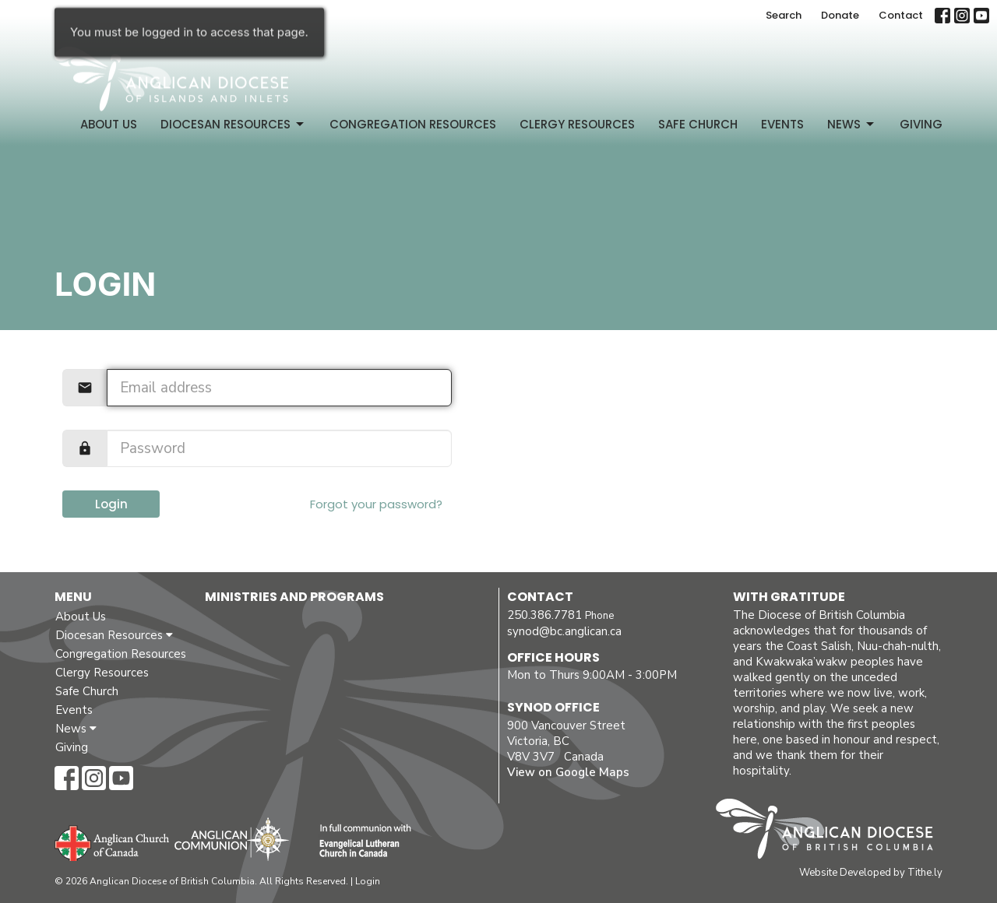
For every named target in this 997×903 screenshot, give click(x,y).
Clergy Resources (577, 124)
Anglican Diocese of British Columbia (832, 831)
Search (783, 15)
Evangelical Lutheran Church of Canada (359, 841)
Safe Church (698, 124)
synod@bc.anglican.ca (564, 631)
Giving (921, 124)
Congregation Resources (412, 124)
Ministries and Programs (294, 597)
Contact (901, 15)
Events (782, 124)
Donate (840, 15)
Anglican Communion (232, 839)
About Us (108, 124)
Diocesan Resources (233, 124)
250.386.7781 (544, 615)
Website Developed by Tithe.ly (870, 872)
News (851, 124)
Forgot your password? (376, 504)
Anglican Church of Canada (113, 841)
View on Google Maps (568, 772)
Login (111, 504)
